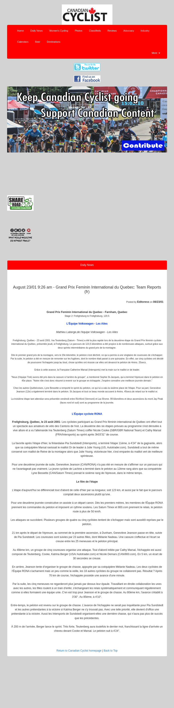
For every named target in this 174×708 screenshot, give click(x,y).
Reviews (112, 30)
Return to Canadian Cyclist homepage (79, 650)
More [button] (156, 53)
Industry (145, 30)
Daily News (36, 30)
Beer (37, 41)
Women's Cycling (58, 30)
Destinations (53, 41)
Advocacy (128, 30)
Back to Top (111, 650)
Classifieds (95, 30)
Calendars (22, 41)
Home (20, 30)
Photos (78, 30)
